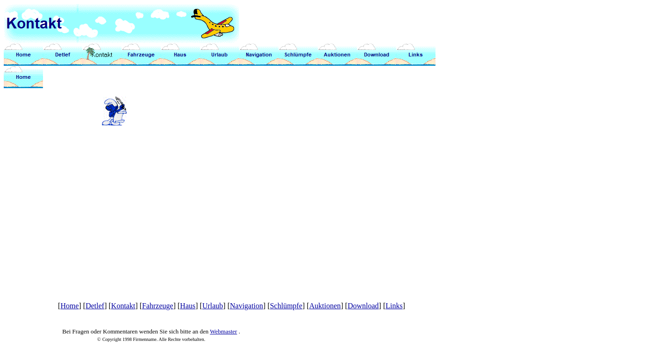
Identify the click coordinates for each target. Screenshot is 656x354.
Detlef (95, 306)
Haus (187, 306)
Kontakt (123, 306)
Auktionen (325, 306)
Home (69, 306)
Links (393, 306)
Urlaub (212, 306)
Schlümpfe (286, 306)
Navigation (246, 306)
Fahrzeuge (157, 306)
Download (363, 306)
